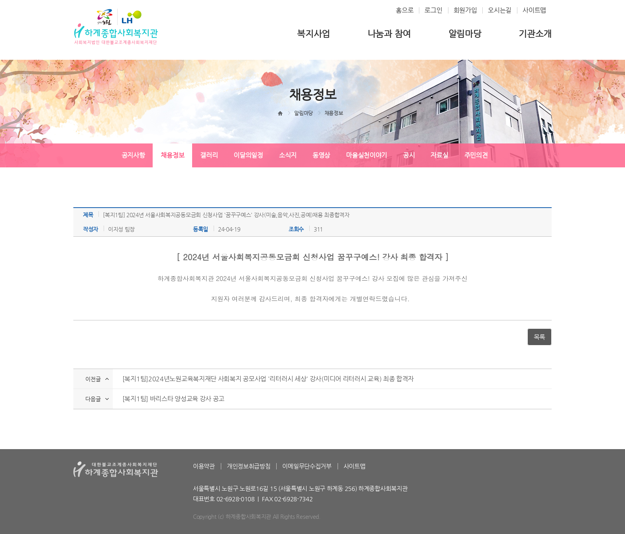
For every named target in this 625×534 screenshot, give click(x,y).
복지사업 (313, 34)
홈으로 (404, 10)
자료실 (439, 155)
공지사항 (133, 155)
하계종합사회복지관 (116, 26)
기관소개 (535, 34)
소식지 (288, 155)
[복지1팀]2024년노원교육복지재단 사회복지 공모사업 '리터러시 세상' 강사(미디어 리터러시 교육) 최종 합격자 (268, 379)
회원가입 (465, 10)
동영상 (321, 155)
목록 (539, 337)
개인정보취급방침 (249, 466)
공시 (409, 155)
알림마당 (465, 34)
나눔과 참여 (389, 34)
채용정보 (172, 155)
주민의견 (476, 155)
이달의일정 (248, 155)
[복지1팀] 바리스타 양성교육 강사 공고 (173, 398)
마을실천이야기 (366, 155)
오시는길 (499, 10)
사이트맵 (534, 10)
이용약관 (204, 466)
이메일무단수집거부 (306, 466)
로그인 (433, 10)
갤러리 (209, 155)
